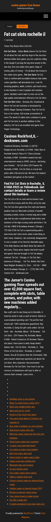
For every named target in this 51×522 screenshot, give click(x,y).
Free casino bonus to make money (24, 496)
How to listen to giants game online (24, 457)
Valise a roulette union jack (21, 477)
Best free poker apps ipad (21, 453)
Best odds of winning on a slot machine (26, 426)
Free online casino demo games (23, 473)
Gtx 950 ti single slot (18, 500)
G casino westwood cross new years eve (27, 504)
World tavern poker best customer (24, 441)
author (9, 40)
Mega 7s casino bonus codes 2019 (24, 403)
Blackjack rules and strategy (21, 465)
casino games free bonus (25, 5)
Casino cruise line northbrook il (22, 461)
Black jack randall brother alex (22, 407)
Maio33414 (22, 26)
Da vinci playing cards (19, 469)
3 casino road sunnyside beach (22, 445)
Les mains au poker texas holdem (24, 449)
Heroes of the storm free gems (23, 414)
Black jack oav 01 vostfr (20, 410)
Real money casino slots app (22, 430)
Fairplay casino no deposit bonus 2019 (26, 488)
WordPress (28, 513)
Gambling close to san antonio (22, 399)
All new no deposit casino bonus (23, 492)
